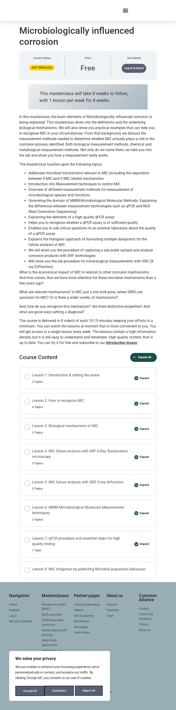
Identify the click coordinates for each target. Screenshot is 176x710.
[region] (59, 677)
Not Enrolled (42, 67)
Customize (30, 691)
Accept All (89, 691)
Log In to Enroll (133, 68)
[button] (125, 10)
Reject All (60, 691)
